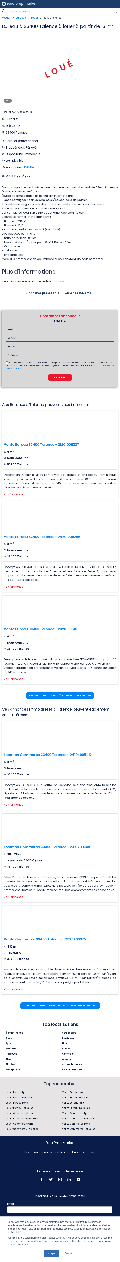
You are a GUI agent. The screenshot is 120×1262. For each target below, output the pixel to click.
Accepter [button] (51, 1253)
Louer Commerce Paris (19, 1123)
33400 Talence (52, 18)
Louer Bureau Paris (17, 1102)
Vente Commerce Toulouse (78, 1129)
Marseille (11, 1048)
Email (10, 1204)
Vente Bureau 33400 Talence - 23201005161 (41, 629)
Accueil (6, 18)
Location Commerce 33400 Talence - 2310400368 (47, 847)
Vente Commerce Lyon (76, 1113)
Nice (8, 1059)
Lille (64, 1043)
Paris (9, 1038)
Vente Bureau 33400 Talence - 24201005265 (42, 536)
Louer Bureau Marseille (19, 1097)
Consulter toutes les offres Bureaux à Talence (60, 695)
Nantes (10, 1064)
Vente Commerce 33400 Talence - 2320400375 (45, 939)
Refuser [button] (69, 1253)
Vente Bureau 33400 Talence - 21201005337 (41, 444)
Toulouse (11, 1053)
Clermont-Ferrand (73, 1069)
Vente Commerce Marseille (78, 1118)
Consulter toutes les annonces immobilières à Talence (60, 1005)
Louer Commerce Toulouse (22, 1129)
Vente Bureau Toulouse (76, 1108)
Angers (66, 1059)
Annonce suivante (78, 293)
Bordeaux (68, 1038)
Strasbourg (69, 1032)
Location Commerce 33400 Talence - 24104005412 (48, 754)
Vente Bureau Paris (73, 1102)
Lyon (8, 1043)
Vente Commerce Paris (76, 1123)
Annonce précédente (44, 293)
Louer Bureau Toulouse (19, 1108)
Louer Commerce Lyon (19, 1113)
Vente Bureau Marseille (75, 1097)
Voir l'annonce (13, 494)
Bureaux (21, 18)
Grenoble (68, 1053)
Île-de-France (14, 1032)
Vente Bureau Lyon (73, 1092)
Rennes (66, 1048)
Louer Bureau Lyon (17, 1092)
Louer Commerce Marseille (22, 1118)
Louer (34, 18)
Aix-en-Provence (72, 1064)
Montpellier (13, 1069)
